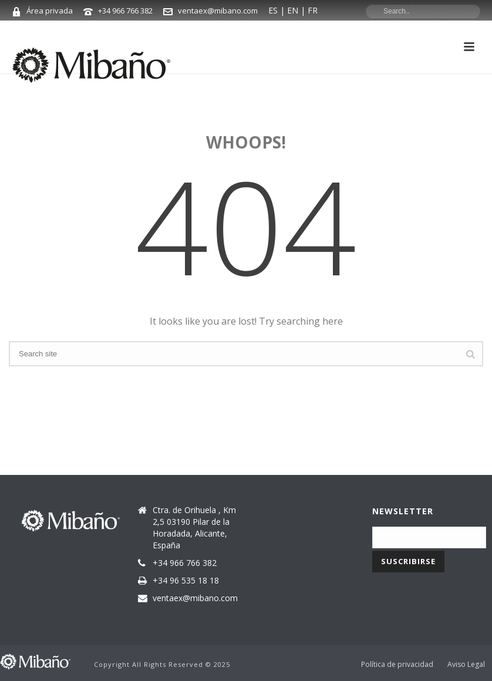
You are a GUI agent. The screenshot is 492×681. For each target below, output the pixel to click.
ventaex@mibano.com (218, 10)
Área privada (49, 10)
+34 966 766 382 (125, 10)
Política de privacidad (397, 664)
